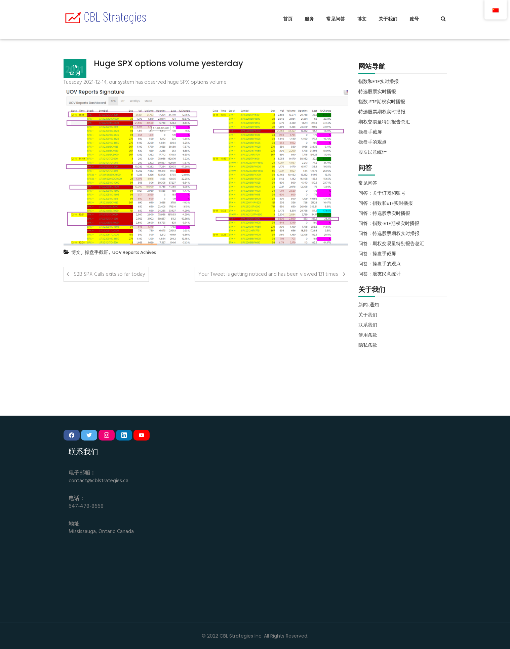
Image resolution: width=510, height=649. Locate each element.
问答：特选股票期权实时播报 (389, 234)
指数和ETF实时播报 (378, 82)
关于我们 (388, 19)
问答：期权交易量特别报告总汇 (391, 244)
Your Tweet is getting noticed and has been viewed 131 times (268, 274)
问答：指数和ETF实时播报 (385, 203)
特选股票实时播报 (377, 92)
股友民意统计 (372, 152)
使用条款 (367, 335)
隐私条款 (367, 345)
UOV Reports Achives (134, 253)
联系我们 (367, 325)
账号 (414, 19)
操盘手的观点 (372, 142)
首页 (287, 19)
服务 (309, 19)
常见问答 (335, 19)
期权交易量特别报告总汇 (384, 122)
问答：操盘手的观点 (379, 264)
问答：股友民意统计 (379, 274)
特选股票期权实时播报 (381, 112)
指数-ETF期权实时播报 (381, 102)
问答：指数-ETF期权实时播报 (388, 224)
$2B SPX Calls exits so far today (109, 274)
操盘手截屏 (96, 253)
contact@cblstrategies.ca (98, 481)
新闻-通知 (368, 305)
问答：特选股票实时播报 (384, 214)
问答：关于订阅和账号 (381, 193)
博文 (361, 19)
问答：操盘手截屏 (377, 254)
